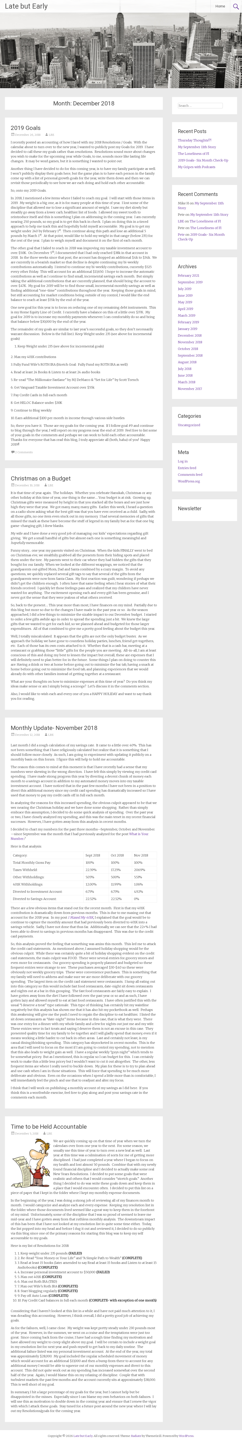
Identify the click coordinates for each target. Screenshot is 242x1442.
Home (220, 6)
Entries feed (187, 468)
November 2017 (190, 389)
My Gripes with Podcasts (196, 167)
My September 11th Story (197, 147)
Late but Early (26, 6)
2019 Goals (26, 127)
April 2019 (185, 309)
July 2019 (184, 289)
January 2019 (187, 329)
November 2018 (190, 342)
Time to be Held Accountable (49, 1126)
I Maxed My (76, 917)
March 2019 (186, 315)
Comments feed (190, 475)
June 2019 (185, 295)
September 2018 (190, 355)
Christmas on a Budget (41, 478)
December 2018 (190, 335)
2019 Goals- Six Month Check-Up (203, 160)
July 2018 (184, 369)
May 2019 (185, 302)
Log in (183, 461)
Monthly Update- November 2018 (54, 727)
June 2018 (185, 375)
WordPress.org (189, 481)
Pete (181, 235)
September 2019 (190, 282)
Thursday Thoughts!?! (194, 140)
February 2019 (188, 322)
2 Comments (24, 452)
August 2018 (187, 362)
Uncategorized (189, 425)
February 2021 (188, 275)
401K (89, 917)
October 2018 (188, 349)
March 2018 (186, 382)
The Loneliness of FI (193, 154)
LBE (51, 135)
